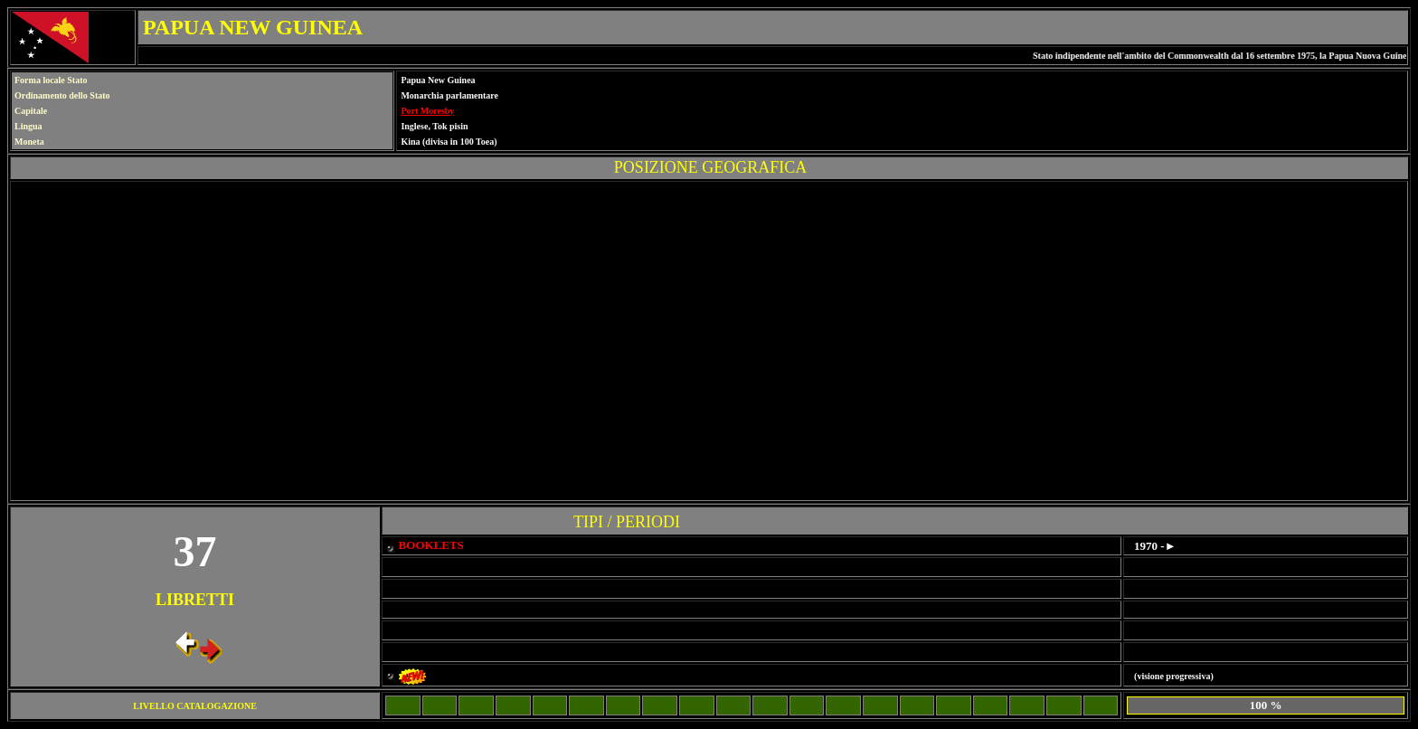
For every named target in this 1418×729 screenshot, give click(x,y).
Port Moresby (427, 111)
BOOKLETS (431, 545)
